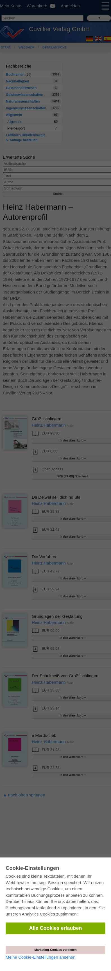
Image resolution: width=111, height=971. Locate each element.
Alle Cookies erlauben (55, 928)
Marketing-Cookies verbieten (55, 949)
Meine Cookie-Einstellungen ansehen (41, 957)
